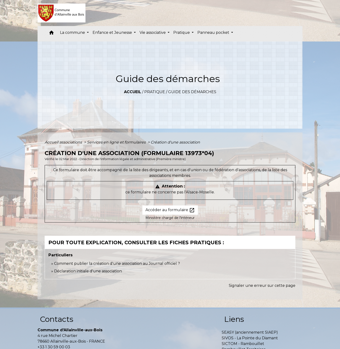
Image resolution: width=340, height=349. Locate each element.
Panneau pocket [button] (213, 32)
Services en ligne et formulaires (117, 142)
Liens (234, 319)
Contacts (56, 319)
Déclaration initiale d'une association (88, 271)
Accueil (132, 92)
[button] (51, 33)
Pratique (154, 92)
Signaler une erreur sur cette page (262, 285)
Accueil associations (64, 142)
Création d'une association (175, 142)
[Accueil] (61, 13)
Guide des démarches (192, 92)
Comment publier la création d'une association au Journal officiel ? (117, 263)
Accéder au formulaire (170, 210)
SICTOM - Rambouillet (243, 343)
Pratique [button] (182, 32)
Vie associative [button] (153, 32)
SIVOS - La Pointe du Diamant (250, 338)
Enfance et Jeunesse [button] (113, 32)
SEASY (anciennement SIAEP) (250, 332)
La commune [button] (73, 32)
